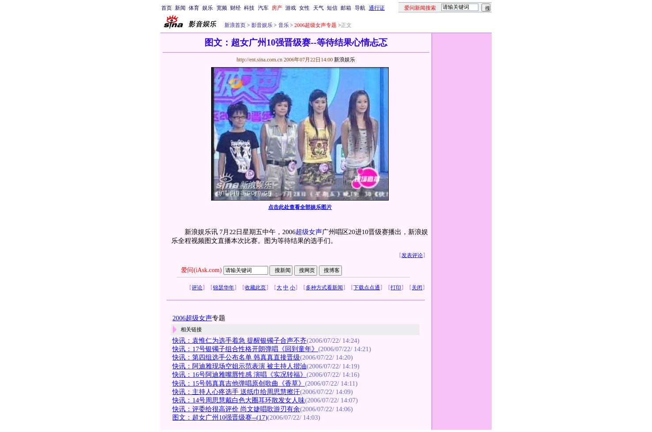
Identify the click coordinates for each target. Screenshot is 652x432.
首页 (166, 8)
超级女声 (309, 231)
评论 (197, 287)
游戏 (290, 8)
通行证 (377, 8)
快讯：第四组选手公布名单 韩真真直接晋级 (236, 357)
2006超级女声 (192, 318)
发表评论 (412, 255)
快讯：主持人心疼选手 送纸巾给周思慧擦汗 (236, 391)
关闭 (417, 287)
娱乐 (207, 8)
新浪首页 (235, 25)
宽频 (221, 8)
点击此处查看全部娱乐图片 (300, 207)
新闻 (180, 8)
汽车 (263, 8)
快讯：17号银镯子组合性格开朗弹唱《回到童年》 (245, 348)
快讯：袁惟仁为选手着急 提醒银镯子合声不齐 (239, 340)
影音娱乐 (262, 25)
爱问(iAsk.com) (201, 270)
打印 (395, 287)
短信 (332, 8)
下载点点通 (366, 287)
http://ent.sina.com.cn (260, 60)
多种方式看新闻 (324, 287)
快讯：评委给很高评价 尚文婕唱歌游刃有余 (236, 409)
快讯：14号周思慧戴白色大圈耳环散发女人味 (238, 400)
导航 (360, 8)
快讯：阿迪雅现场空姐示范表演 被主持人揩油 (239, 366)
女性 (304, 8)
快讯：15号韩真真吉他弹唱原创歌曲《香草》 (238, 383)
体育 (194, 8)
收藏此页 (255, 287)
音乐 (283, 25)
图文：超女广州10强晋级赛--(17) (219, 417)
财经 (235, 8)
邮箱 (346, 8)
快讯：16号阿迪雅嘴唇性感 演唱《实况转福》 (239, 374)
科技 (249, 8)
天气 (318, 8)
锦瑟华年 (223, 287)
